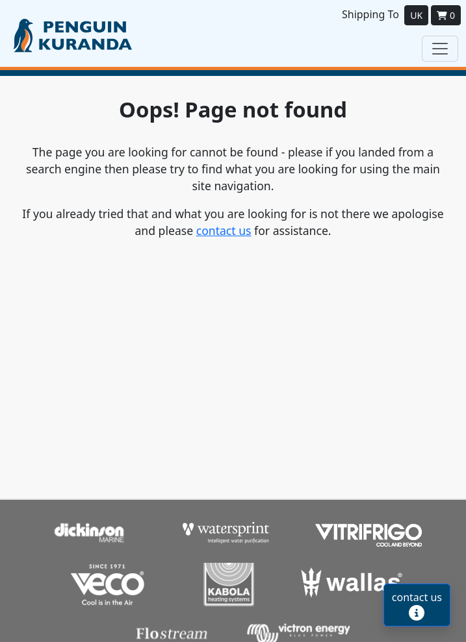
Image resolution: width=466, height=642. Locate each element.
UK (416, 15)
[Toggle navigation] (440, 49)
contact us (224, 230)
